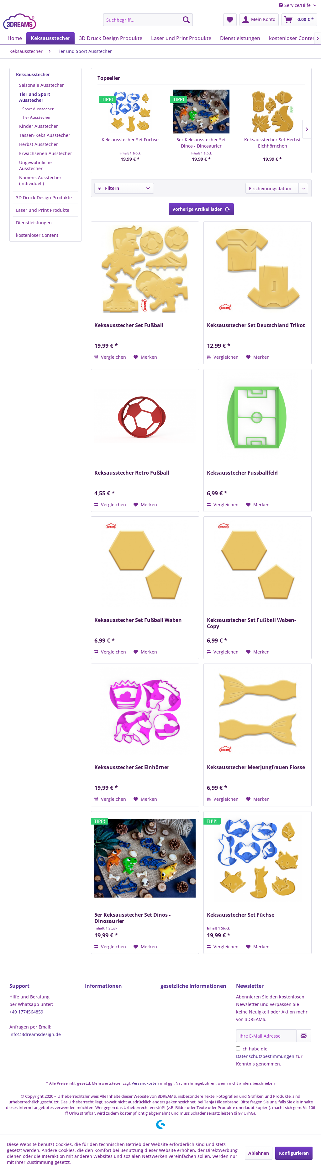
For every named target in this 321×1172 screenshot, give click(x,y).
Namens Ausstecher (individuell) (40, 180)
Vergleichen (110, 357)
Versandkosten (145, 1083)
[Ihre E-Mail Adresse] (266, 1035)
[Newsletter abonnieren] (303, 1035)
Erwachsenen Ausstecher (45, 153)
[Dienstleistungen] (240, 38)
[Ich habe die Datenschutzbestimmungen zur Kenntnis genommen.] (238, 1048)
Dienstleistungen (34, 223)
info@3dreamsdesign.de (35, 1034)
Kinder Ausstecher (38, 126)
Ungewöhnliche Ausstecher (35, 165)
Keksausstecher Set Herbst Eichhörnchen (272, 143)
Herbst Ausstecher (38, 144)
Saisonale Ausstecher (41, 85)
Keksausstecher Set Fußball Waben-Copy (251, 623)
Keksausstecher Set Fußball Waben (138, 620)
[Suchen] (186, 19)
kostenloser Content (37, 235)
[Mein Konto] (259, 19)
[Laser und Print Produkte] (181, 38)
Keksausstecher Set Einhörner (131, 767)
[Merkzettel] (230, 19)
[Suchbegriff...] (148, 19)
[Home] (14, 38)
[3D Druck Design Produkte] (111, 38)
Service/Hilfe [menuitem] (295, 5)
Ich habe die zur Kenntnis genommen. (269, 1056)
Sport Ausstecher (38, 109)
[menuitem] (148, 19)
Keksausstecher (33, 74)
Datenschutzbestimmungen (265, 1056)
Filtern (108, 188)
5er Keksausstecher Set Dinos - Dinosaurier (201, 143)
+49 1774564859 (26, 1012)
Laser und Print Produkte (42, 210)
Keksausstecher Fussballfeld (242, 473)
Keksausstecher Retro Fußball (131, 473)
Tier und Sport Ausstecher (34, 97)
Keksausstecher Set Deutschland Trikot (256, 325)
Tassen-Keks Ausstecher (44, 135)
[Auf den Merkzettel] (145, 357)
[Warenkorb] (299, 19)
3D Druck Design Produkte (44, 198)
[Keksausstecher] (50, 38)
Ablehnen (258, 1153)
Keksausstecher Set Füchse (130, 140)
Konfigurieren (294, 1153)
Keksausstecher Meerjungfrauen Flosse (256, 767)
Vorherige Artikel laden (201, 208)
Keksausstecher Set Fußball (128, 325)
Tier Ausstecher (36, 117)
